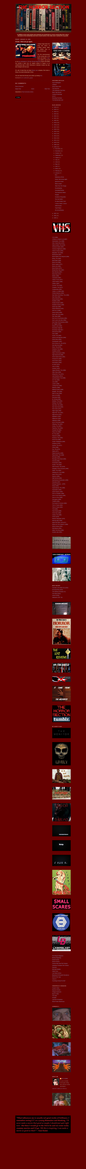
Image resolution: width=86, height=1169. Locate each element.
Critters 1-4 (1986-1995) (58, 291)
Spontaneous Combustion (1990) (60, 480)
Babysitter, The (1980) (57, 252)
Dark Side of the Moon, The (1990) (60, 295)
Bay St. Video (55, 993)
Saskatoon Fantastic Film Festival (60, 965)
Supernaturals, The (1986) (58, 487)
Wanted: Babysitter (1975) (58, 518)
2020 (55, 120)
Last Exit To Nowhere (57, 999)
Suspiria (57, 194)
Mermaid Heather (56, 969)
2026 (55, 107)
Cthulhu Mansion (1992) (58, 293)
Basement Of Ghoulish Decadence (60, 975)
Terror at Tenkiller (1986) (58, 493)
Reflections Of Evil (59, 177)
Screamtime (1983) (57, 462)
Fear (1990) (55, 333)
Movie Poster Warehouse (58, 1001)
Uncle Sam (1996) (56, 512)
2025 (55, 109)
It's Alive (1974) (56, 364)
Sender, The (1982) (57, 464)
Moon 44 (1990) (56, 395)
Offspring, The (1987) (57, 424)
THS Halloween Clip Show (58, 90)
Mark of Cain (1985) (57, 393)
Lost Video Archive (56, 973)
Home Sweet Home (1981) (58, 356)
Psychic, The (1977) (57, 445)
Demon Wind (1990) (57, 312)
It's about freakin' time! (60, 201)
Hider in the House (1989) (58, 353)
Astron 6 (54, 979)
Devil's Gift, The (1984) (57, 314)
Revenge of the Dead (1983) (59, 459)
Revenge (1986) (56, 457)
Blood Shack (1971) (57, 268)
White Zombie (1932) (57, 526)
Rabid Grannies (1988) (57, 453)
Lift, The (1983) (56, 379)
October (57, 153)
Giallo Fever (55, 971)
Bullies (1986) (55, 275)
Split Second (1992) (57, 478)
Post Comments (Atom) (27, 91)
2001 (55, 215)
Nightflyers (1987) (56, 416)
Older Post (47, 88)
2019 (55, 122)
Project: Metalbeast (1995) (58, 441)
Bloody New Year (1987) (58, 270)
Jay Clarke (65, 1078)
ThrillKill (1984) (56, 501)
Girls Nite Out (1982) (57, 345)
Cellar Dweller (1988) (57, 281)
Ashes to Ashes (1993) (57, 250)
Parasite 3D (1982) (56, 430)
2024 (55, 111)
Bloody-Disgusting (36, 61)
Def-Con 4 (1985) (56, 310)
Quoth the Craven (59, 181)
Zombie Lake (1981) (57, 532)
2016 (55, 129)
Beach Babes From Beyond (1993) (60, 256)
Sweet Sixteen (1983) (57, 491)
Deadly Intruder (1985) (57, 302)
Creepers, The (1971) (57, 287)
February (57, 170)
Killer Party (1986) (56, 372)
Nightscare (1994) (56, 418)
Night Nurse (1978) (56, 414)
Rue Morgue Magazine (57, 955)
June (56, 162)
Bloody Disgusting (56, 957)
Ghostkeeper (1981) (57, 341)
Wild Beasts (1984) (56, 528)
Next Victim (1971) (56, 408)
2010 (55, 142)
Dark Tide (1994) (56, 297)
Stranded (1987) (56, 482)
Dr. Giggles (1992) (56, 324)
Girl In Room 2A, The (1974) (59, 343)
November (58, 151)
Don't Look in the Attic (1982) (59, 320)
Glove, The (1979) (56, 347)
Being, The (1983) (56, 258)
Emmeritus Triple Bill (57, 327)
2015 (55, 131)
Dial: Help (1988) (56, 316)
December (58, 148)
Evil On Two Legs (56, 977)
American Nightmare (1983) (59, 248)
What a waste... (58, 183)
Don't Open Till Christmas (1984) (60, 322)
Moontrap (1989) (56, 397)
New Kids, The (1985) (57, 405)
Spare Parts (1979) (56, 474)
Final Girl (54, 967)
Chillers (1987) (55, 283)
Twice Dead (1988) (56, 511)
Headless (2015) (56, 351)
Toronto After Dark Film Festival (59, 963)
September (58, 155)
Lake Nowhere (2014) (57, 376)
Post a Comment (19, 86)
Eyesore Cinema (56, 990)
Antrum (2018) (55, 595)
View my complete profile (59, 1088)
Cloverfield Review (59, 190)
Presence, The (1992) (57, 437)
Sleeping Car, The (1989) (58, 472)
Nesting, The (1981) (57, 403)
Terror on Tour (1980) (57, 497)
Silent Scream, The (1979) (58, 466)
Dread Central (55, 959)
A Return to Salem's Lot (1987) (59, 239)
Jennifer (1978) (56, 368)
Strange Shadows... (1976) (58, 484)
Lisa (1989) (55, 381)
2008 (55, 146)
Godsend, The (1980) (57, 349)
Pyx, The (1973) (56, 449)
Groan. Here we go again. (61, 179)
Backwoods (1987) (56, 254)
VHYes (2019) (55, 516)
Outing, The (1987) (56, 426)
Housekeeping (58, 188)
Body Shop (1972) (56, 274)
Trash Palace (58, 208)
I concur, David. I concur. (61, 203)
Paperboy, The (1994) (57, 428)
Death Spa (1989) (56, 306)
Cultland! (54, 84)
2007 (55, 213)
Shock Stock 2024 (56, 86)
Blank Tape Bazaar (56, 92)
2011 (55, 140)
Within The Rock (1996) (58, 530)
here (41, 75)
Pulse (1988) (55, 447)
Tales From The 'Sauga (60, 186)
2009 (55, 144)
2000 (55, 217)
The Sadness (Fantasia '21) (59, 591)
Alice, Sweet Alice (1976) (58, 243)
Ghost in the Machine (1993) (59, 337)
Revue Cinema (55, 961)
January (57, 173)
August (57, 157)
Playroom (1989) (56, 435)
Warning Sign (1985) (57, 520)
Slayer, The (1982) (56, 470)
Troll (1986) (55, 509)
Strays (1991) (55, 485)
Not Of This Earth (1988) (58, 422)
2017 (55, 127)
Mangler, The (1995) (57, 391)
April (56, 166)
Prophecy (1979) (56, 443)
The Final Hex (55, 88)
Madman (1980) (56, 387)
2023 (55, 113)
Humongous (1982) (57, 362)
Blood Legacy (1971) (57, 264)
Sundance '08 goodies (60, 197)
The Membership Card (57, 100)
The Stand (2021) (56, 593)
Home (32, 88)
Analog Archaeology (57, 94)
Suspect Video (55, 988)
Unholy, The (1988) (56, 514)
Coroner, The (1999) (57, 285)
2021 (55, 118)
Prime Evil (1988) (56, 439)
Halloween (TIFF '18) (57, 597)
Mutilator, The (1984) (57, 401)
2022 (55, 116)
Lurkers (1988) (55, 383)
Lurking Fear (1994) (57, 385)
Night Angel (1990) (56, 410)
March (57, 168)
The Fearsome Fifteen (60, 192)
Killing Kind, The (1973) (58, 374)
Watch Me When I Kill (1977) (59, 522)
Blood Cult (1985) (56, 262)
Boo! (56, 175)
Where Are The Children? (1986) (60, 524)
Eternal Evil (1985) (56, 331)
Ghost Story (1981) (56, 339)
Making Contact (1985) (57, 389)
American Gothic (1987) (58, 247)
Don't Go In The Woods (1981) (59, 318)
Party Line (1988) (56, 431)
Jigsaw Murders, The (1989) (59, 370)
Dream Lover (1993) (57, 326)
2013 (55, 135)
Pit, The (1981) (55, 433)
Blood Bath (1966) (56, 260)
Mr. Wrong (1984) (56, 399)
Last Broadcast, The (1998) (58, 378)
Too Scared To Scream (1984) (59, 503)
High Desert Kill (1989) (57, 354)
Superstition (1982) (56, 489)
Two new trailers (59, 199)
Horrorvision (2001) (57, 360)
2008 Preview (58, 205)
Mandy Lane (35, 70)
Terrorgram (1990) (56, 499)
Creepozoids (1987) (57, 289)
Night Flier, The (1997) (57, 412)
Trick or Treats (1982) (57, 505)
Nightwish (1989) (56, 420)
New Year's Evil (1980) (57, 407)
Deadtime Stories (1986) (58, 304)
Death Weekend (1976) (57, 308)
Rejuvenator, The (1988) (58, 455)
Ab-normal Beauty (59, 210)
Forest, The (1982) (56, 335)
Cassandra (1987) (56, 277)
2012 (55, 138)
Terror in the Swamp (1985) (59, 495)
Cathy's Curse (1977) (57, 279)
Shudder (54, 997)
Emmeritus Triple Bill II (57, 329)
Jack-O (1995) (55, 366)
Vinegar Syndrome (56, 991)
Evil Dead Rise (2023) (57, 589)
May (56, 164)
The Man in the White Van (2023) (60, 587)
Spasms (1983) (56, 476)
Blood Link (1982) (56, 266)
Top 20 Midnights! (56, 82)
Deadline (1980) (56, 300)
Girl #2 (53, 96)
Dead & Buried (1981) (57, 299)
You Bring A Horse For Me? (58, 980)
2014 (55, 133)
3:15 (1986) (55, 237)
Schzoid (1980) (56, 460)
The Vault (54, 995)
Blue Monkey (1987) (57, 272)
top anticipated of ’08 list (25, 61)
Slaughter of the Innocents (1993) (60, 468)
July (56, 159)
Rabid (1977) (55, 451)
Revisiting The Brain (57, 98)
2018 (55, 124)
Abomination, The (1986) (58, 241)
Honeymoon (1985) (57, 358)
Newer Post (18, 88)
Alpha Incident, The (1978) (58, 245)
